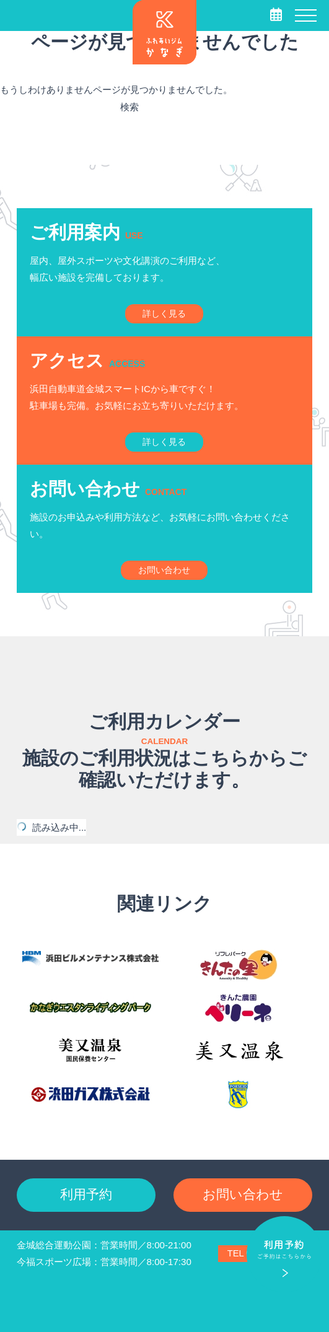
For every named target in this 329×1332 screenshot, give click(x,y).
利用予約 (86, 1194)
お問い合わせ (243, 1194)
